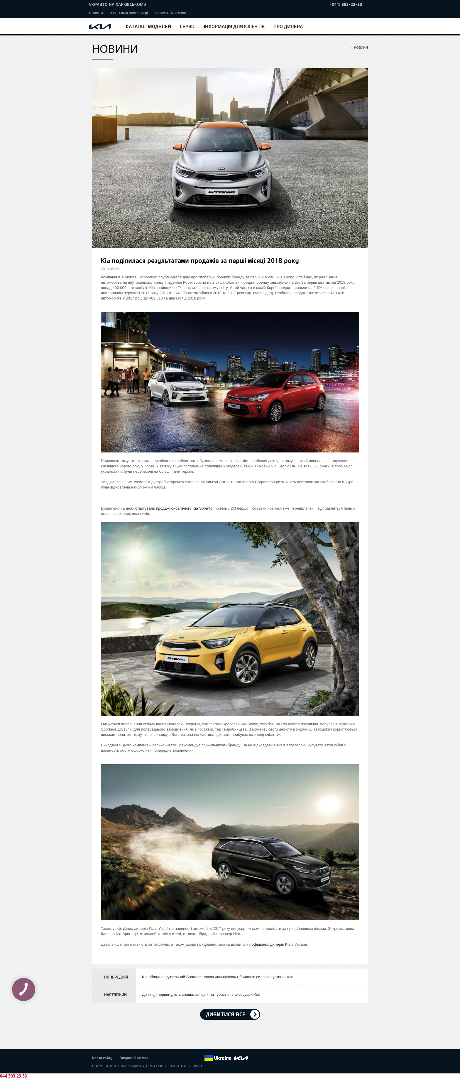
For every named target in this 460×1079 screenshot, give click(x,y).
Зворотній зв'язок (170, 13)
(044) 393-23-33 (346, 4)
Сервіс (187, 26)
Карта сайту (102, 1058)
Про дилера (288, 26)
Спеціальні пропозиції (128, 13)
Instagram (191, 1058)
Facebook (159, 1058)
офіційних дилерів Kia (271, 944)
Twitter (167, 1058)
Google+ (175, 1058)
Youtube (183, 1058)
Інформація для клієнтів (234, 26)
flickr (199, 1058)
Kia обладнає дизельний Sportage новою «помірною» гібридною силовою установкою (217, 977)
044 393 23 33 (13, 1075)
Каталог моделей (148, 26)
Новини (96, 13)
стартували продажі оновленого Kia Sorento (173, 508)
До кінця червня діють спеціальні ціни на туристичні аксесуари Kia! (201, 994)
